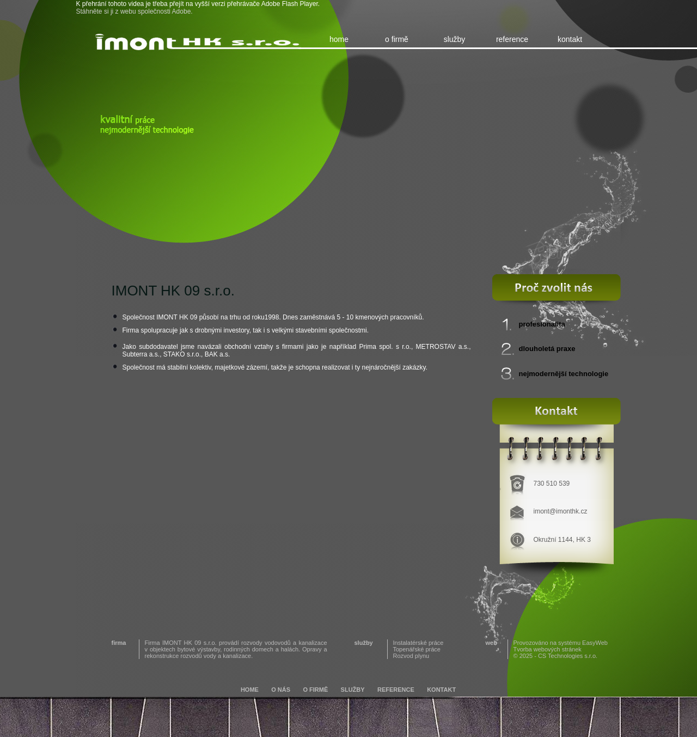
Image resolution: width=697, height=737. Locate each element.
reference (512, 39)
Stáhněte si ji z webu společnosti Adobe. (134, 11)
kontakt (570, 39)
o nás (280, 689)
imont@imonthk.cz (561, 511)
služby (455, 39)
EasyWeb (595, 642)
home (338, 39)
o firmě (396, 39)
